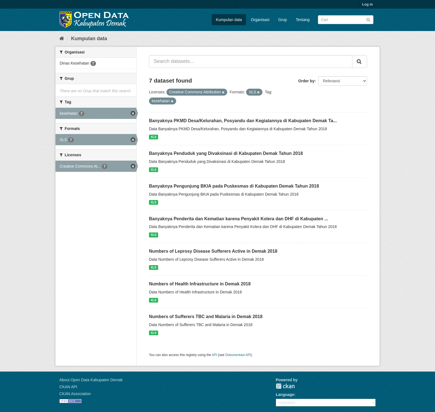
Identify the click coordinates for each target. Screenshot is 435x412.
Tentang (303, 19)
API (214, 355)
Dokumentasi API (238, 355)
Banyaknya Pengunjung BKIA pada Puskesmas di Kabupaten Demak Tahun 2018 (234, 186)
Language (285, 394)
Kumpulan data (229, 19)
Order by (306, 81)
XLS (153, 137)
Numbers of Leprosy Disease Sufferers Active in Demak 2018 (213, 251)
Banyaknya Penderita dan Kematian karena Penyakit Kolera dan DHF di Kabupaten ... (238, 218)
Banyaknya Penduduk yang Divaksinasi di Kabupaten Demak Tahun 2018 (226, 153)
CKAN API (68, 387)
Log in (367, 4)
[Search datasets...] (250, 61)
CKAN (285, 386)
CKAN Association (75, 393)
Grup (282, 19)
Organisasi (260, 19)
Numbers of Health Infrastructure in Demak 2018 (200, 284)
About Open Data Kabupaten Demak (91, 380)
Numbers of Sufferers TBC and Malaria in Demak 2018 (205, 316)
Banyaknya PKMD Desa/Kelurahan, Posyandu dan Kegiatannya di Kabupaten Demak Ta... (243, 120)
